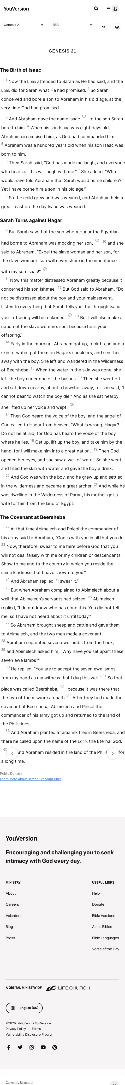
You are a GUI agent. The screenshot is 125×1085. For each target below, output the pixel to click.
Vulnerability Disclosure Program (30, 1034)
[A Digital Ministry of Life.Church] (62, 985)
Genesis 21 (24, 25)
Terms (36, 1029)
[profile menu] (112, 8)
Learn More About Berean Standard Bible (30, 779)
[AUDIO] (103, 27)
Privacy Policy (16, 1029)
